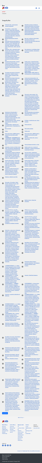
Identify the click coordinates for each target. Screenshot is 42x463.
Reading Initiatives (4, 432)
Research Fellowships (20, 439)
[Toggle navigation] (39, 8)
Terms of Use (4, 457)
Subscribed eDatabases (20, 434)
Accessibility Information (35, 451)
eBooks (4, 428)
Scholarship (28, 433)
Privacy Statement (6, 456)
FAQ (28, 451)
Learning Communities (12, 430)
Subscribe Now (36, 428)
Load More (5, 413)
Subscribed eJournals (20, 437)
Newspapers (5, 430)
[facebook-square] (6, 446)
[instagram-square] (8, 446)
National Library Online (21, 431)
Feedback (24, 451)
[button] (37, 8)
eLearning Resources (12, 427)
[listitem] (4, 425)
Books (4, 426)
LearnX (11, 432)
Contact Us (19, 451)
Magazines (4, 429)
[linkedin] (3, 446)
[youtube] (11, 446)
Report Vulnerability (6, 455)
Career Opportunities (28, 428)
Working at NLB (29, 431)
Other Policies (5, 459)
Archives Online (21, 428)
